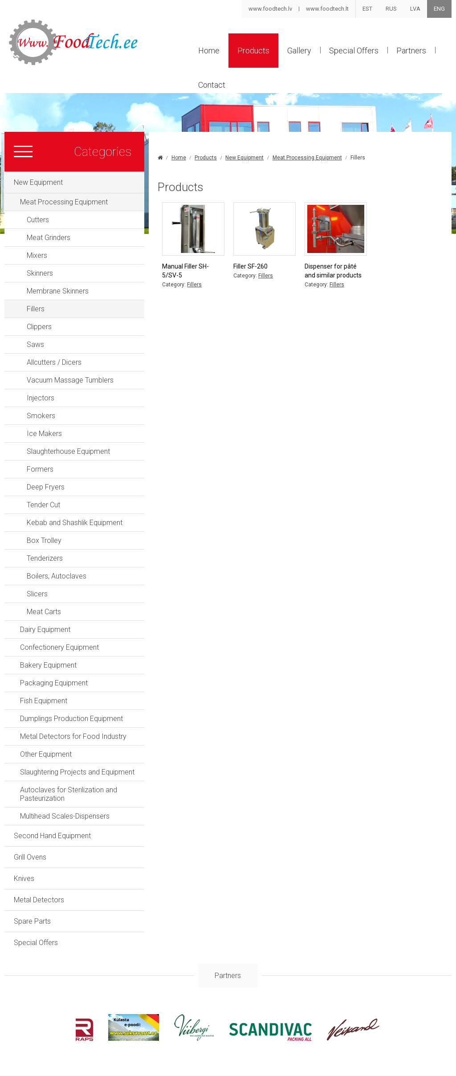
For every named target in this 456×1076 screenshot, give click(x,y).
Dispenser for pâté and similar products (333, 271)
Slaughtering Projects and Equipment (77, 772)
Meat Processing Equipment (64, 202)
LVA (415, 8)
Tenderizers (45, 558)
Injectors (40, 398)
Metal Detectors (39, 900)
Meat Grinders (48, 237)
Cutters (38, 220)
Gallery (299, 50)
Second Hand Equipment (52, 835)
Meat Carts (44, 611)
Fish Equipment (43, 701)
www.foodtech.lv (270, 8)
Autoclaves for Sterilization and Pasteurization (68, 794)
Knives (24, 878)
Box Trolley (44, 540)
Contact (211, 85)
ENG (439, 8)
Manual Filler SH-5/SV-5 (185, 271)
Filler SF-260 (250, 266)
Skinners (40, 273)
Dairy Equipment (45, 629)
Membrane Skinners (58, 291)
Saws (35, 344)
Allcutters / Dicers (54, 362)
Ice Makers (44, 433)
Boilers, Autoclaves (56, 576)
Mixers (37, 255)
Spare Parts (32, 921)
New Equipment (38, 182)
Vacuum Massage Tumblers (70, 380)
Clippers (39, 326)
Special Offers (354, 50)
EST (367, 8)
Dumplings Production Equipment (71, 718)
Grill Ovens (30, 857)
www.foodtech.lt (327, 8)
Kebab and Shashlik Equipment (74, 522)
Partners (411, 50)
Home (209, 50)
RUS (391, 8)
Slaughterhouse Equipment (68, 451)
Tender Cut (43, 505)
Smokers (41, 416)
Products (253, 50)
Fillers (36, 309)
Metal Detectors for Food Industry (73, 736)
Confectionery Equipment (59, 647)
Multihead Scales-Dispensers (65, 816)
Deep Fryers (46, 487)
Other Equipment (46, 754)
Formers (40, 469)
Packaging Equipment (54, 683)
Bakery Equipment (48, 665)
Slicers (37, 594)
